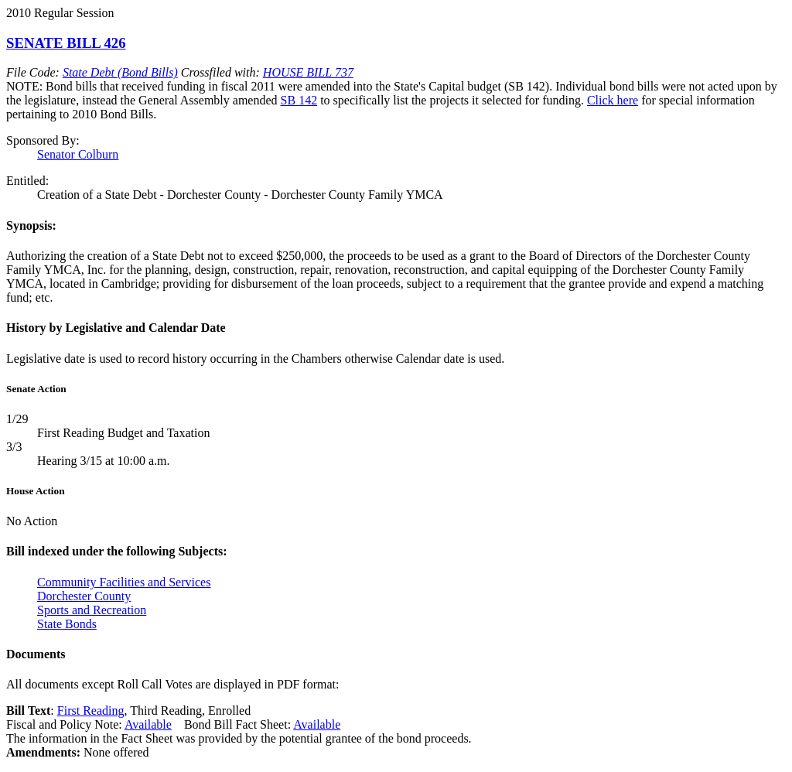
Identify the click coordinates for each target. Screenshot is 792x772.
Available (148, 724)
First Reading (91, 710)
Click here (612, 100)
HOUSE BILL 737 (308, 72)
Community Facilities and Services (123, 582)
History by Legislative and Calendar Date (116, 327)
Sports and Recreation (91, 610)
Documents (35, 654)
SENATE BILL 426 (66, 43)
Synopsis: (31, 225)
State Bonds (67, 623)
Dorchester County (84, 596)
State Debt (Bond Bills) (120, 72)
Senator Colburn (77, 154)
